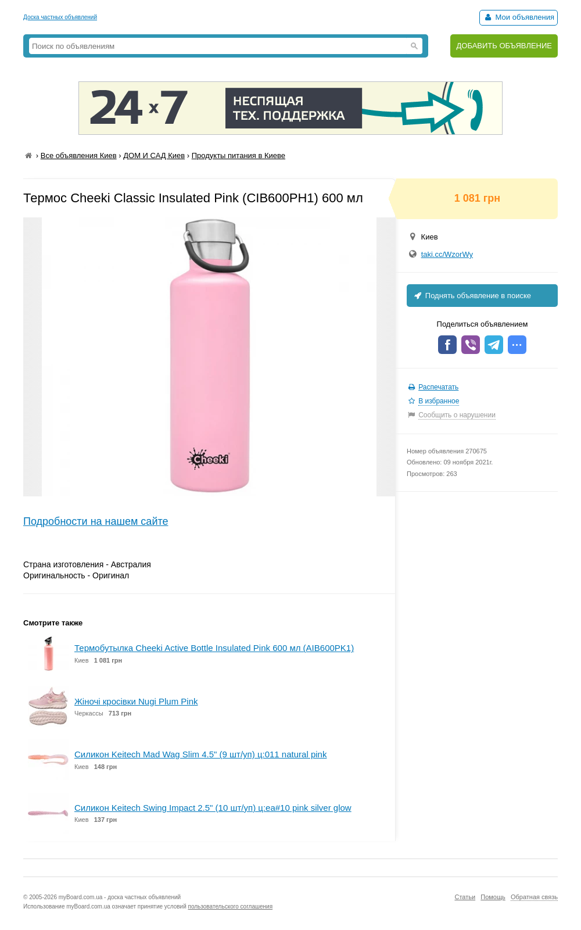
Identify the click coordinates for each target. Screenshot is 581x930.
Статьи (464, 896)
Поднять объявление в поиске (472, 295)
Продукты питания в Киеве (238, 155)
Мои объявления (518, 17)
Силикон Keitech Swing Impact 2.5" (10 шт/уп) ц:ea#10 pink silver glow (213, 808)
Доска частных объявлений (60, 17)
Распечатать (438, 387)
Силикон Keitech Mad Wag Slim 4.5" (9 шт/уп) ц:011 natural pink (200, 754)
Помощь (492, 896)
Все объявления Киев (79, 155)
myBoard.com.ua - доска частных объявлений (120, 897)
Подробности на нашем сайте (95, 521)
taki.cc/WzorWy (447, 254)
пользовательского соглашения (230, 906)
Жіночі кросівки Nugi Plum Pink (136, 701)
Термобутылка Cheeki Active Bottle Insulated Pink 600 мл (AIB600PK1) (214, 648)
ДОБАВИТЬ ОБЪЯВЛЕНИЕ (504, 45)
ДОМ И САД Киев (154, 155)
